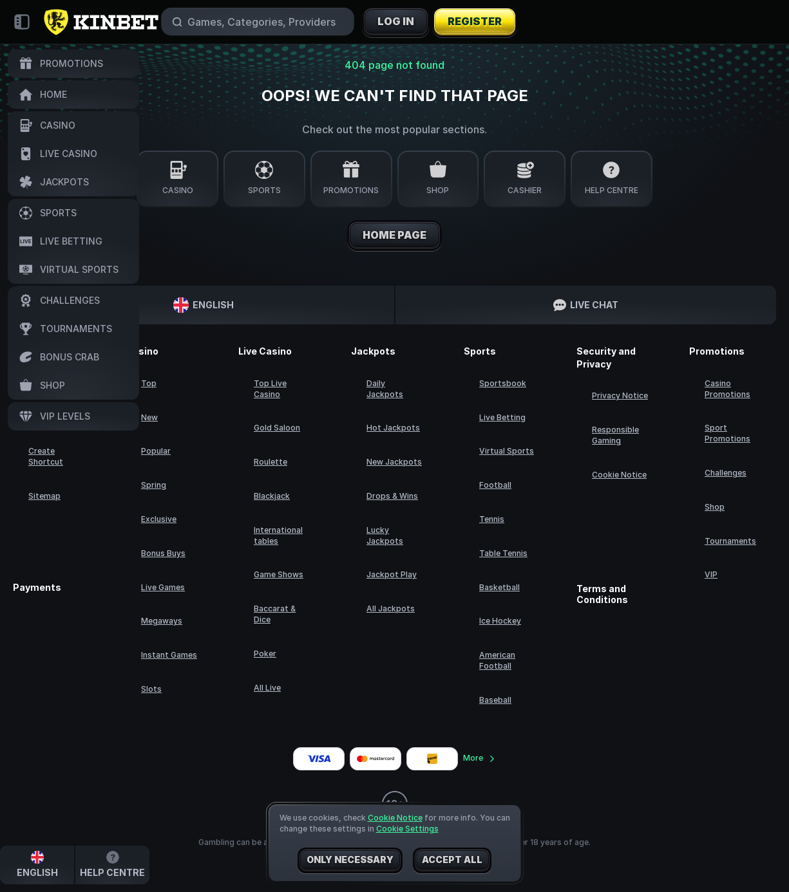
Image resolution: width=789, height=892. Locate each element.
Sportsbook (502, 383)
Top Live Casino (270, 388)
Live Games (163, 587)
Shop (715, 507)
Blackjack (272, 496)
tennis (491, 519)
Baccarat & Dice (275, 614)
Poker (265, 653)
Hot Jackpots (393, 427)
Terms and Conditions (602, 594)
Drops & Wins (392, 496)
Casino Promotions (727, 388)
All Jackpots (390, 608)
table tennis (503, 553)
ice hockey (500, 621)
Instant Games (169, 655)
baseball (495, 700)
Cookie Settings (407, 828)
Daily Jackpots (384, 388)
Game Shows (278, 574)
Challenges (725, 473)
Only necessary (350, 860)
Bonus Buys (163, 553)
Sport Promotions (727, 433)
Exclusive (158, 519)
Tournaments (730, 541)
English (203, 305)
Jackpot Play (391, 574)
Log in (396, 21)
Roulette (270, 462)
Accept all (452, 860)
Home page (394, 235)
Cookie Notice (619, 474)
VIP (711, 574)
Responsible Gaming (615, 435)
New (149, 417)
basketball (499, 587)
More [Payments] (479, 758)
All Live (267, 687)
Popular (156, 451)
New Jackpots (394, 462)
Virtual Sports (506, 451)
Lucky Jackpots (384, 535)
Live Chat (585, 305)
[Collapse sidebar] (22, 22)
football (495, 485)
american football (497, 660)
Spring (153, 485)
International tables (278, 535)
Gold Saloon (277, 427)
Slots (151, 689)
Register (474, 21)
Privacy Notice (620, 395)
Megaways (161, 621)
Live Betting (502, 417)
